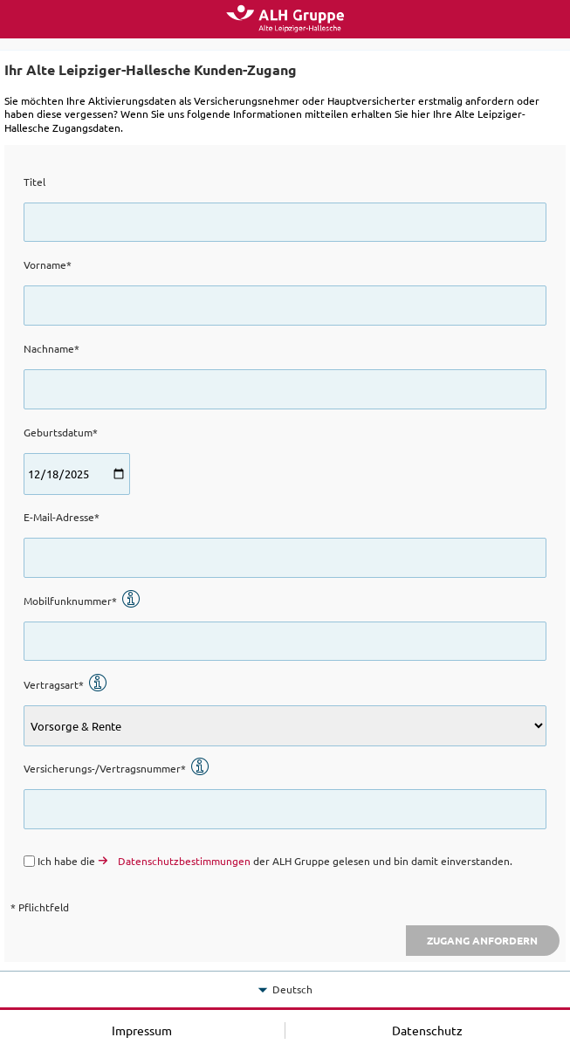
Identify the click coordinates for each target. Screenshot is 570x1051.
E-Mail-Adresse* (62, 517)
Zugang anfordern (482, 940)
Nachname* (51, 348)
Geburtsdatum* (61, 432)
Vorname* (48, 264)
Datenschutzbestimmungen (184, 861)
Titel (34, 182)
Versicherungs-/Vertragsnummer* (116, 768)
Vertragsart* (65, 684)
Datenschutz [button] (427, 1030)
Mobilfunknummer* (82, 601)
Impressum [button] (142, 1030)
